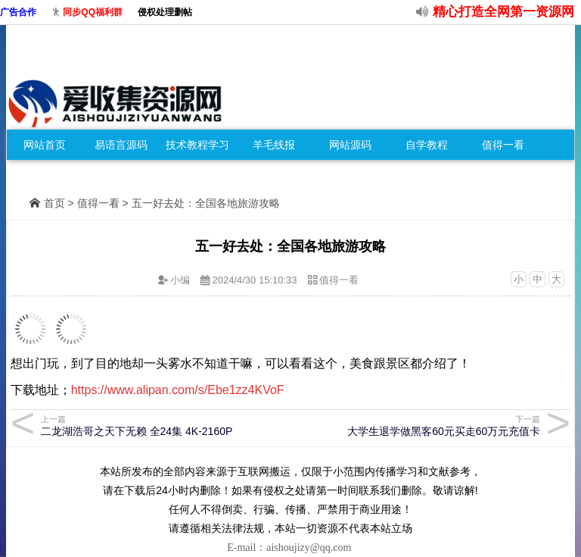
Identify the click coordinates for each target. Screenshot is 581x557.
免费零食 (44, 175)
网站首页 (44, 145)
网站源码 (350, 145)
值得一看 (503, 145)
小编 (180, 280)
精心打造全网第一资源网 (503, 12)
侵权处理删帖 (165, 12)
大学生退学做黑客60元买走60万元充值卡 (417, 425)
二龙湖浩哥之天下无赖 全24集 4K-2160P (164, 425)
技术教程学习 (197, 145)
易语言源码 (121, 145)
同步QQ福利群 (93, 12)
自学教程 (426, 145)
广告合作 (18, 12)
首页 (54, 203)
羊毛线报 (274, 145)
